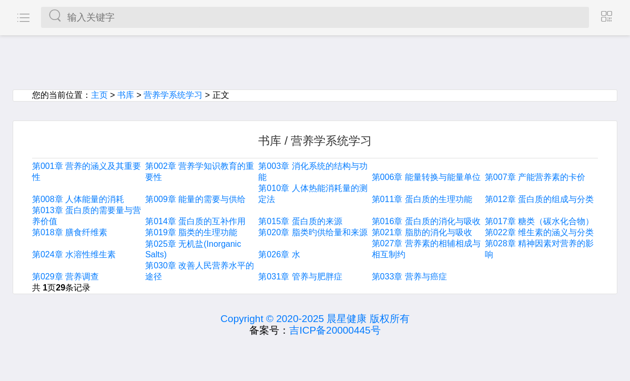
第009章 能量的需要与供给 (195, 199)
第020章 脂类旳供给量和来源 (312, 232)
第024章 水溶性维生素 (74, 254)
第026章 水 (279, 254)
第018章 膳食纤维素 (69, 232)
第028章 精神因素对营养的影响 (539, 249)
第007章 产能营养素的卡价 (535, 177)
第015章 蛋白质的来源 (300, 221)
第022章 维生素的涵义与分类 (539, 232)
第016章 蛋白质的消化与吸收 (426, 221)
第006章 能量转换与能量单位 (426, 177)
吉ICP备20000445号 (334, 330)
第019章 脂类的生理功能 (191, 232)
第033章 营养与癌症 (409, 276)
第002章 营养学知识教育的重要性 (199, 172)
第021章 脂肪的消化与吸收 (422, 232)
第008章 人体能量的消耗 (78, 199)
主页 (99, 95)
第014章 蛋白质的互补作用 (195, 221)
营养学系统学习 (173, 95)
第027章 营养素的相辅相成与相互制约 (426, 249)
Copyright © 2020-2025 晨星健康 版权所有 (314, 318)
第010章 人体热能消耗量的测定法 (312, 194)
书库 (125, 95)
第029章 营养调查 (65, 276)
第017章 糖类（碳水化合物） (539, 221)
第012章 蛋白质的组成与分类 (539, 199)
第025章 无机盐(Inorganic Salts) (193, 249)
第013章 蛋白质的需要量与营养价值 (86, 216)
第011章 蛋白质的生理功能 (422, 199)
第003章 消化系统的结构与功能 (312, 172)
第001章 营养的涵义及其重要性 (86, 172)
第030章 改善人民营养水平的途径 (199, 271)
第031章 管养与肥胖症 (300, 276)
